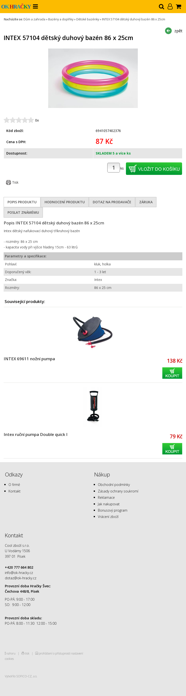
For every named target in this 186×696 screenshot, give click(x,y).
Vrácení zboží (108, 516)
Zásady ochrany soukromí (118, 491)
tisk (27, 653)
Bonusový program (112, 510)
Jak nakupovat (109, 504)
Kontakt (14, 491)
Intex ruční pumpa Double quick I (36, 434)
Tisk (15, 182)
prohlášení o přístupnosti (54, 653)
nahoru (11, 653)
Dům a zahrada (34, 19)
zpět (178, 30)
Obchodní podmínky (114, 484)
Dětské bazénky (87, 19)
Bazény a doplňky (60, 19)
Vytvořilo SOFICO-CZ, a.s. (21, 676)
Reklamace (106, 497)
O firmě (14, 484)
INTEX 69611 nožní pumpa (29, 358)
